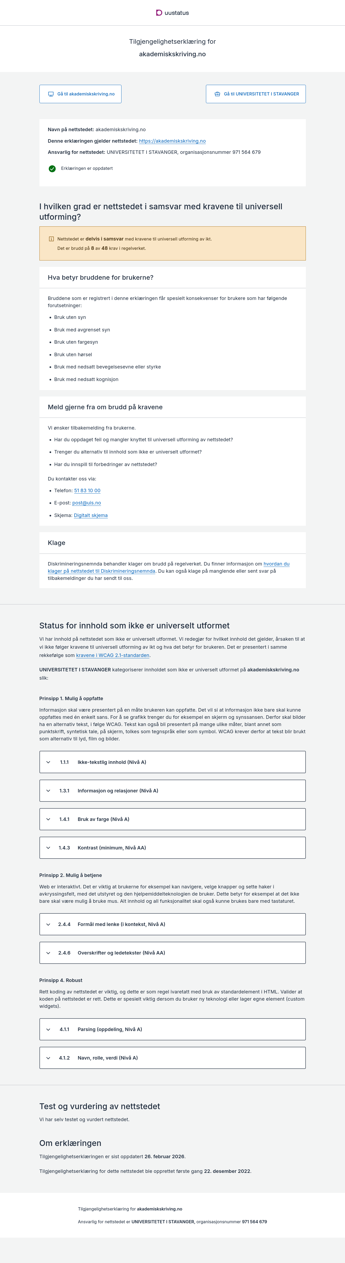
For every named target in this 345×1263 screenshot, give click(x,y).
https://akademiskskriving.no (172, 141)
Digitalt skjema (91, 515)
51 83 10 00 (87, 490)
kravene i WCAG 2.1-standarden (112, 655)
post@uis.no (86, 503)
